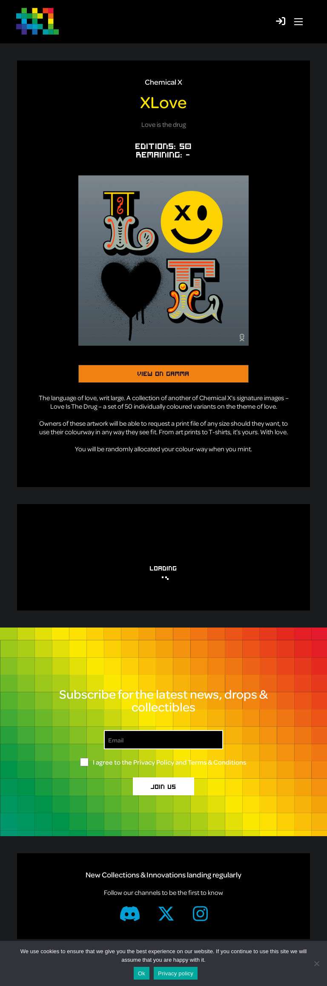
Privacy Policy (153, 762)
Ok (141, 973)
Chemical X (163, 81)
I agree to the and (169, 762)
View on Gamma (163, 373)
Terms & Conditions (217, 762)
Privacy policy (175, 973)
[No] (316, 963)
